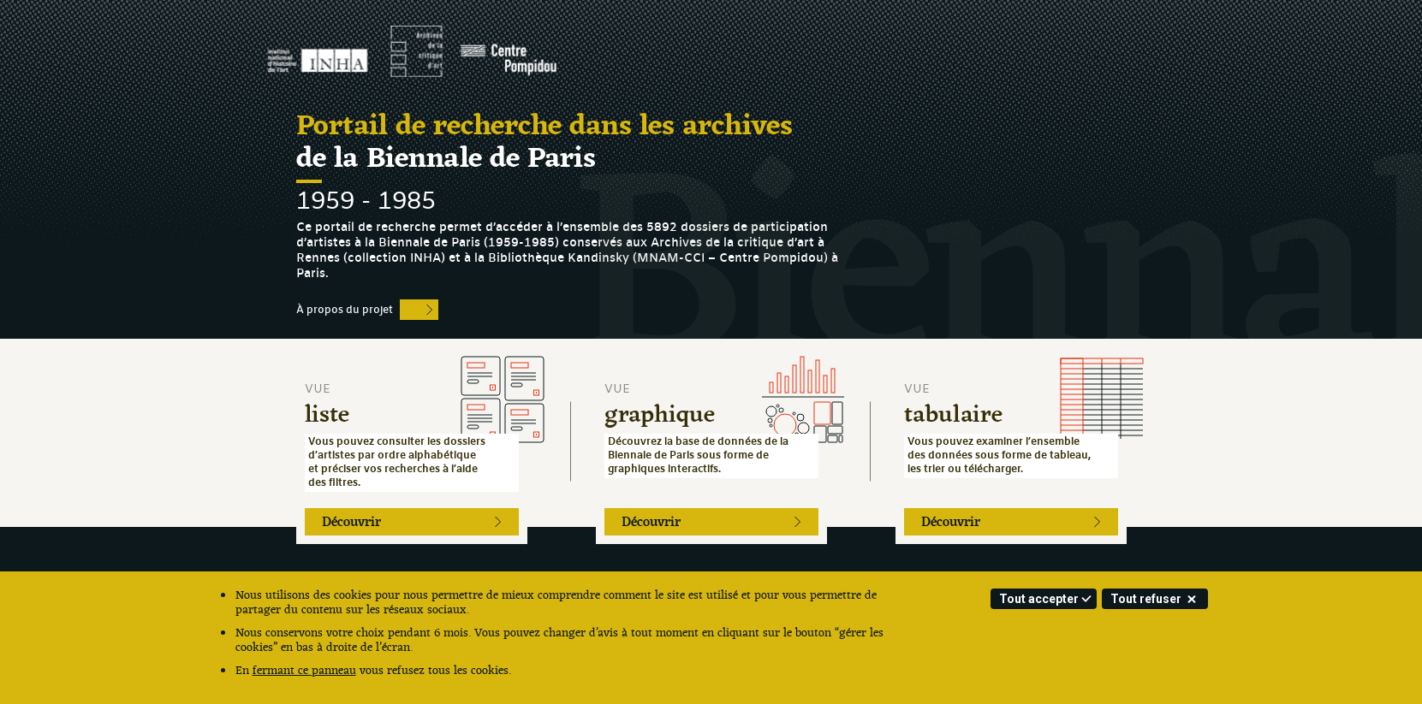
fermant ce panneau (304, 671)
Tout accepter (1039, 599)
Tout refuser (1145, 599)
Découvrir (351, 523)
